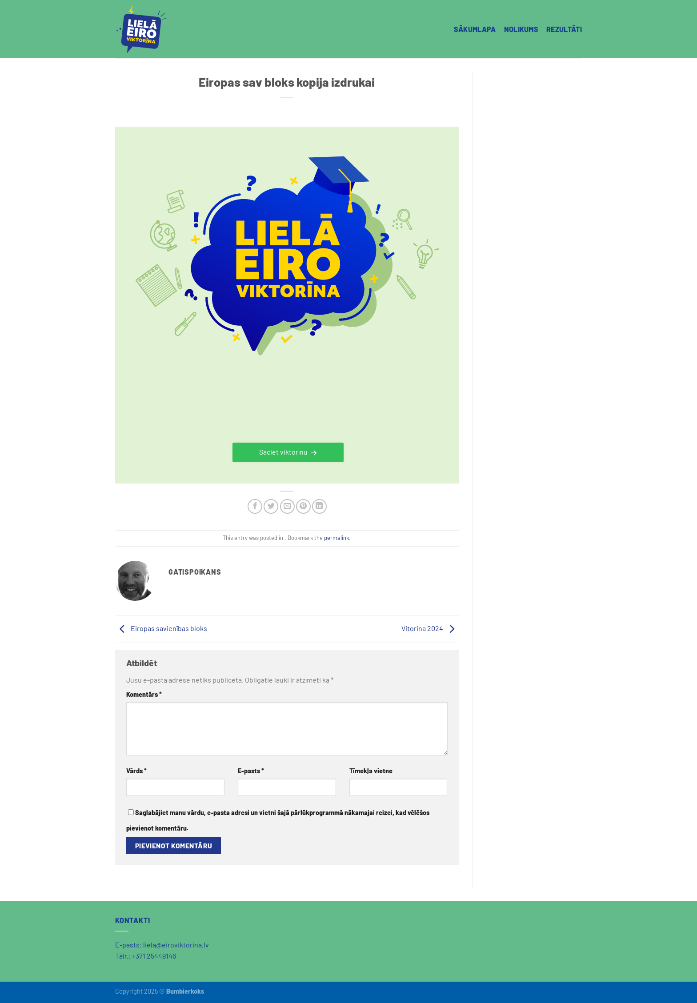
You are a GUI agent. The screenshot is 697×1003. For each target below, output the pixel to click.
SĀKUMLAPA (475, 29)
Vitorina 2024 (430, 628)
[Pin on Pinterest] (303, 506)
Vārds (136, 771)
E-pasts (251, 771)
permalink (336, 537)
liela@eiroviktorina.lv (176, 944)
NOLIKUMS (521, 29)
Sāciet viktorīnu (283, 452)
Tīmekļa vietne (371, 771)
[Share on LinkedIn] (319, 506)
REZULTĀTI (564, 29)
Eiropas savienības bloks (161, 628)
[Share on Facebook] (255, 506)
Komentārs (144, 694)
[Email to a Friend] (287, 506)
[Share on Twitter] (271, 506)
